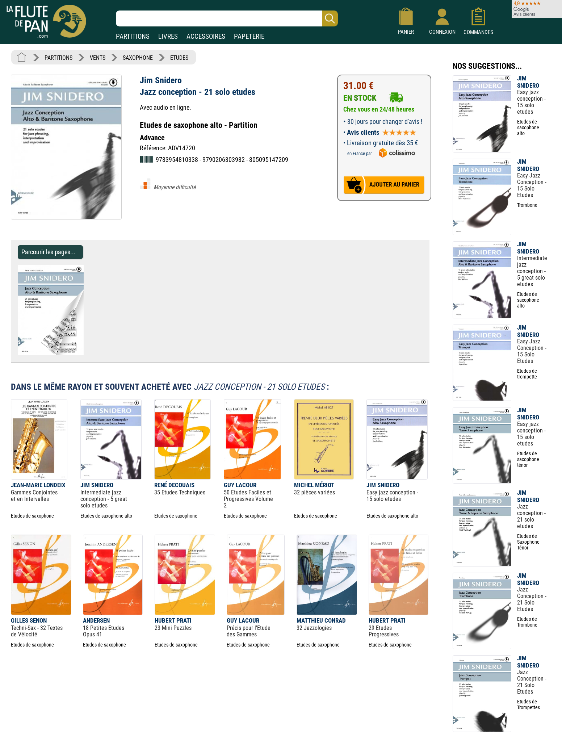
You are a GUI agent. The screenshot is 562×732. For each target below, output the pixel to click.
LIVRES (168, 36)
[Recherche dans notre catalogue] (227, 18)
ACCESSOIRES (205, 36)
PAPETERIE (249, 36)
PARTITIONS (133, 36)
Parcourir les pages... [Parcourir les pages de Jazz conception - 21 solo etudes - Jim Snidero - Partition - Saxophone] (48, 252)
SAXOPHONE (138, 57)
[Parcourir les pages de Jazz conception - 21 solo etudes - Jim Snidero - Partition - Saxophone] (87, 353)
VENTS (97, 57)
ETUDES (179, 57)
